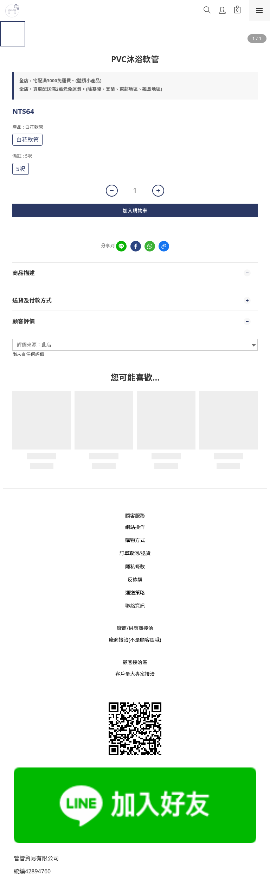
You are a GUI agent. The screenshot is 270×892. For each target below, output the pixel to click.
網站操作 (135, 527)
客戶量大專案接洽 (135, 673)
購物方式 (135, 540)
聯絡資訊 (135, 605)
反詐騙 (135, 579)
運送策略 (135, 592)
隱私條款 (135, 566)
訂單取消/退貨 (134, 553)
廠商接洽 (119, 639)
